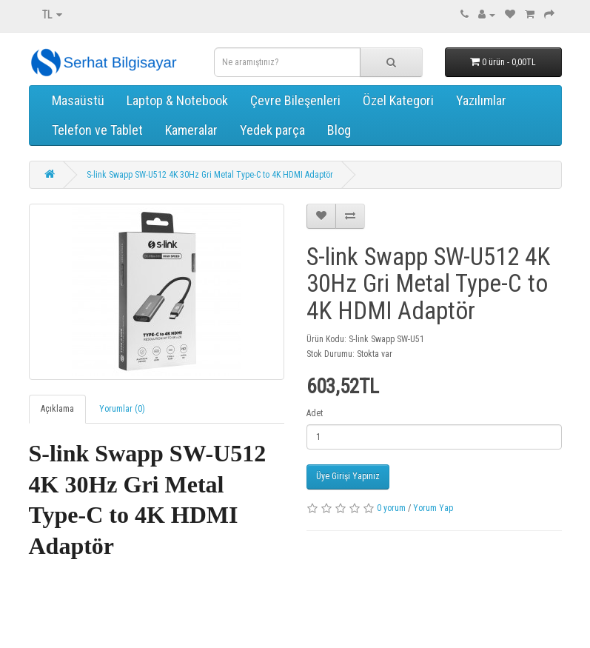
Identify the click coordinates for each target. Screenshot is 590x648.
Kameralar (191, 130)
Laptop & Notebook (177, 100)
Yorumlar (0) (122, 409)
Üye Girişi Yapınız (348, 476)
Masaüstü (78, 100)
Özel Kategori (398, 100)
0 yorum (391, 508)
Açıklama (57, 409)
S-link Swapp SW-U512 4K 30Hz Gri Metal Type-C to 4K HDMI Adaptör (210, 175)
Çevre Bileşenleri (295, 100)
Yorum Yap (433, 508)
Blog (339, 130)
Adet (314, 413)
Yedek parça (272, 130)
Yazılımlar (481, 100)
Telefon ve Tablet (97, 130)
